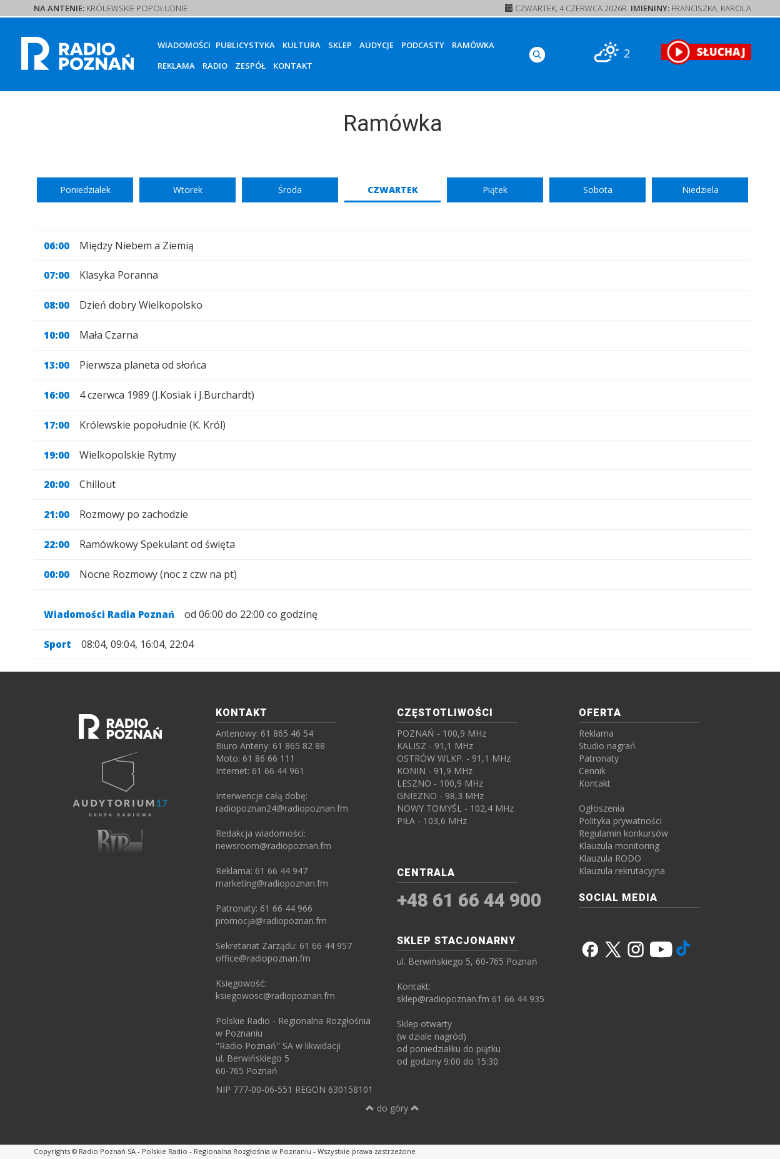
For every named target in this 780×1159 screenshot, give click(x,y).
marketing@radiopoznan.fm (272, 883)
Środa (290, 190)
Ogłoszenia (601, 808)
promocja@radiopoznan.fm (271, 921)
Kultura (301, 45)
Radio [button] (215, 65)
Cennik (592, 771)
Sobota (597, 190)
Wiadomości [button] (184, 45)
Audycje (376, 45)
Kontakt (292, 65)
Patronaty (599, 758)
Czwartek (393, 190)
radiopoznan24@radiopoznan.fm (282, 808)
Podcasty (422, 45)
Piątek (495, 190)
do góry (392, 1108)
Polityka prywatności (620, 821)
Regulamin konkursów (623, 833)
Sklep (340, 45)
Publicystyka (245, 45)
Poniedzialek (85, 190)
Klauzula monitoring (619, 846)
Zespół (250, 65)
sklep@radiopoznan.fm (443, 999)
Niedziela (700, 190)
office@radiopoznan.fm (263, 958)
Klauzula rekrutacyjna (622, 871)
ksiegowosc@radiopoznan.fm (275, 996)
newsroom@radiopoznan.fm (273, 846)
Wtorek (187, 190)
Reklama (176, 65)
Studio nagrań (607, 746)
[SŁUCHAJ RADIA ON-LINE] (706, 51)
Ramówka (473, 45)
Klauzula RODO (610, 858)
